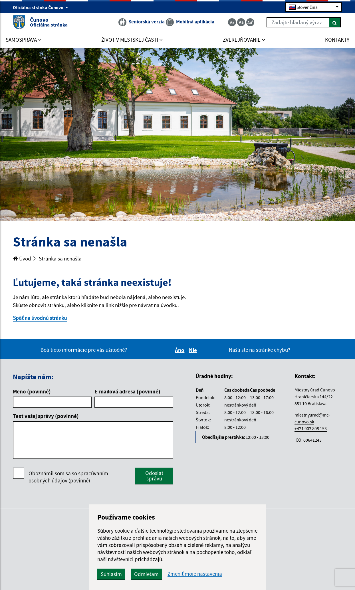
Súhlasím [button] (111, 574)
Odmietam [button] (146, 574)
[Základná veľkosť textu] (241, 22)
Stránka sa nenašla (60, 258)
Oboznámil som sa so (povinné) (68, 477)
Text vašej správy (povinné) (46, 416)
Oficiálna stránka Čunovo (40, 7)
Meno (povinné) (32, 391)
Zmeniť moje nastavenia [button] (195, 574)
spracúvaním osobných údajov (68, 477)
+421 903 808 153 (311, 428)
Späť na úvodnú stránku (40, 317)
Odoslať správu (154, 476)
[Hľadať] (335, 22)
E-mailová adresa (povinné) (127, 391)
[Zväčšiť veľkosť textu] (250, 22)
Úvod (22, 258)
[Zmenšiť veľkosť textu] (232, 22)
